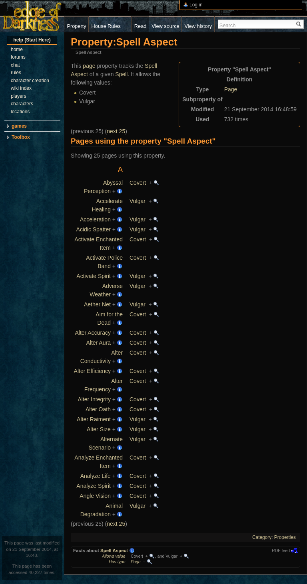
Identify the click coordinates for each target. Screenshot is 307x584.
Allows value (113, 556)
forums (18, 57)
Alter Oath (98, 409)
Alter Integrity (94, 399)
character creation (30, 80)
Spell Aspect (114, 550)
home (17, 49)
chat (15, 65)
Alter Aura (98, 342)
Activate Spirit (93, 276)
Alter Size (99, 429)
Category (261, 537)
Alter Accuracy (92, 332)
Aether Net (97, 304)
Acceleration (95, 219)
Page (230, 89)
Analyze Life (95, 476)
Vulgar (138, 201)
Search (227, 25)
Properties (285, 537)
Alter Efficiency (92, 371)
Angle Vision (95, 496)
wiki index (21, 88)
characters (22, 104)
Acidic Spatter (93, 229)
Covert (138, 183)
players (18, 96)
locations (20, 111)
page (89, 66)
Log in (196, 5)
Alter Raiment (94, 419)
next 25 (116, 131)
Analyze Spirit (93, 486)
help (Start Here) (31, 40)
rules (16, 72)
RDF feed (281, 550)
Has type (117, 561)
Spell (121, 74)
